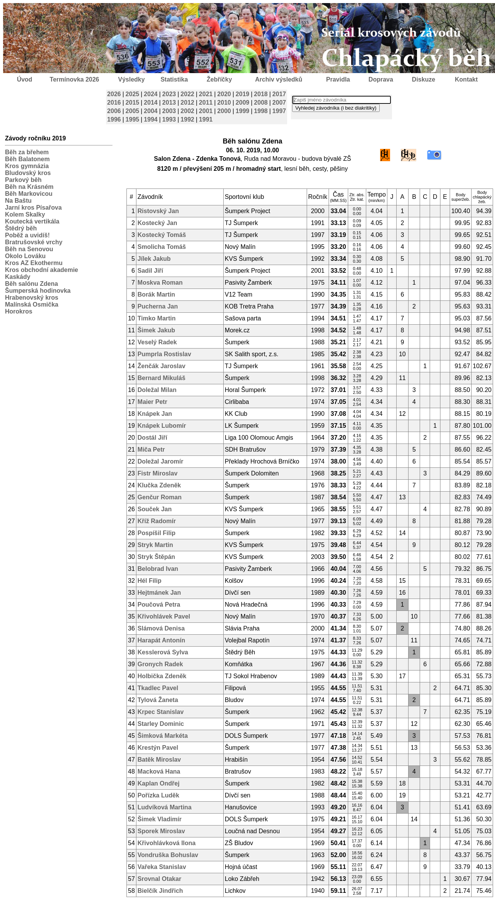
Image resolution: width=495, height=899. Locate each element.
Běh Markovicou (29, 193)
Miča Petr (151, 449)
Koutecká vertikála (32, 221)
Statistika (174, 79)
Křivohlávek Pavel (164, 616)
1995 (133, 119)
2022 (187, 94)
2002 (187, 111)
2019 (242, 94)
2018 (261, 94)
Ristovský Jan (158, 211)
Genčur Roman (160, 497)
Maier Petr (152, 402)
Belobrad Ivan (158, 568)
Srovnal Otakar (159, 879)
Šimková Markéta (163, 735)
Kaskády (17, 277)
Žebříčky (219, 79)
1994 (151, 119)
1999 (242, 111)
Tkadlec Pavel (158, 688)
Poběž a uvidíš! (27, 235)
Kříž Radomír (157, 521)
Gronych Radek (160, 664)
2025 (133, 94)
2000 (224, 111)
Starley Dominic (161, 724)
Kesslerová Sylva (163, 652)
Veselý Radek (157, 342)
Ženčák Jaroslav (162, 366)
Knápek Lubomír (162, 425)
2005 (133, 111)
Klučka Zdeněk (159, 485)
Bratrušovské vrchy (33, 242)
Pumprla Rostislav (164, 354)
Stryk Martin (155, 545)
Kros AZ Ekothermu (34, 263)
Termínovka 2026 (74, 79)
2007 (279, 102)
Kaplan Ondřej (158, 783)
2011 (206, 102)
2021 (206, 94)
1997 (279, 111)
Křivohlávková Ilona (167, 843)
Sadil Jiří (150, 270)
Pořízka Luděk (158, 795)
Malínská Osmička (31, 304)
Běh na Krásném (29, 186)
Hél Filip (149, 580)
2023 (169, 94)
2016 (114, 102)
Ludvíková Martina (164, 807)
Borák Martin (156, 294)
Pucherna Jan (158, 306)
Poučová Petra (159, 604)
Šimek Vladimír (160, 819)
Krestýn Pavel (158, 747)
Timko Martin (157, 318)
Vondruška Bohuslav (168, 855)
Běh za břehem (27, 152)
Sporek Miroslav (161, 831)
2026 (114, 94)
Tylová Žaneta (158, 700)
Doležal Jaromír (160, 461)
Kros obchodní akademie (41, 270)
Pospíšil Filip (157, 533)
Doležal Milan (157, 390)
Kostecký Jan (157, 223)
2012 (187, 102)
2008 (261, 102)
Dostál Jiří (152, 437)
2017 (279, 94)
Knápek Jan (155, 413)
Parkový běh (23, 180)
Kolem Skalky (25, 214)
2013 (169, 102)
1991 (206, 119)
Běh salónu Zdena (31, 283)
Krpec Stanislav (161, 712)
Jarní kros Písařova (33, 207)
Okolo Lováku (25, 256)
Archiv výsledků (278, 79)
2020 (224, 94)
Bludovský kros (28, 173)
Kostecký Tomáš (162, 235)
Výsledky (131, 79)
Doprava (381, 79)
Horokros (18, 311)
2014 (151, 102)
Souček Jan (155, 509)
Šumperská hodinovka (38, 290)
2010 (224, 102)
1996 (114, 119)
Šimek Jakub (156, 330)
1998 (261, 111)
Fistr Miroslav (158, 473)
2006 (114, 111)
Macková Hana (159, 771)
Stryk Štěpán (156, 557)
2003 (169, 111)
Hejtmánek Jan (159, 592)
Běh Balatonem (27, 159)
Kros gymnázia (27, 166)
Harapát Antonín (161, 640)
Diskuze (423, 79)
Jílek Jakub (154, 258)
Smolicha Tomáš (162, 247)
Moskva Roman (160, 282)
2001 (206, 111)
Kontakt (466, 79)
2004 (151, 111)
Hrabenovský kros (31, 297)
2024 (151, 94)
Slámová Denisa (161, 628)
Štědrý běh (21, 228)
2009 (242, 102)
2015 (133, 102)
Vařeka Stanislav (162, 867)
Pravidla (338, 79)
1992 (187, 119)
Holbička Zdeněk (162, 676)
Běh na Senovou (29, 249)
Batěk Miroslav (159, 759)
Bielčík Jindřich (160, 890)
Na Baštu (18, 200)
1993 (169, 119)
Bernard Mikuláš (161, 378)
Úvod (24, 79)
